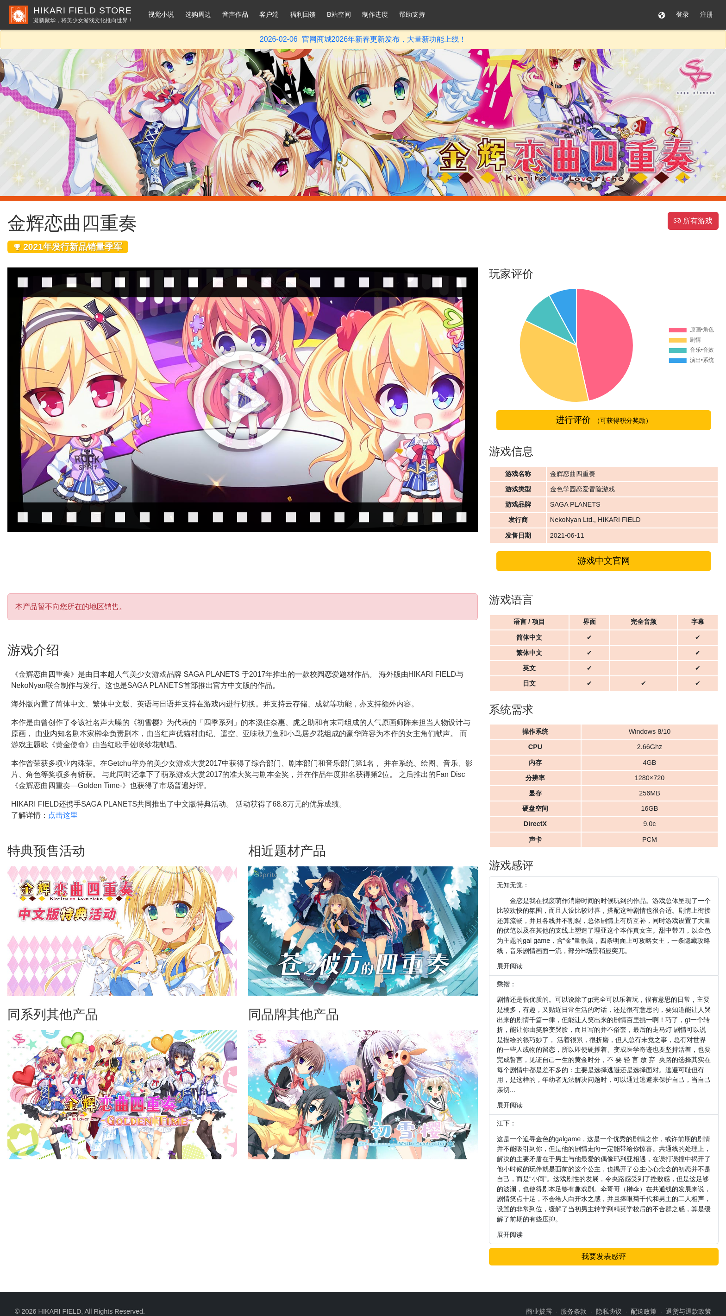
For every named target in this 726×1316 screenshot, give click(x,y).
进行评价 (603, 420)
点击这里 (63, 815)
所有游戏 (693, 221)
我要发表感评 (604, 1256)
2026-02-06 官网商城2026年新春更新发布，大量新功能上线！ (363, 39)
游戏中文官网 (603, 561)
